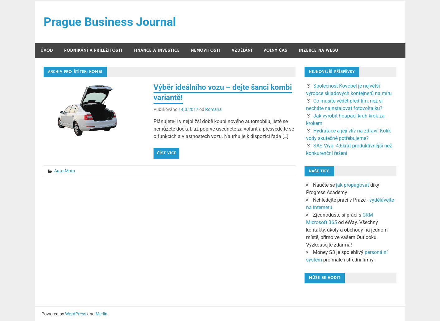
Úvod (46, 50)
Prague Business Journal (110, 22)
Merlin (101, 313)
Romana (213, 109)
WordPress (75, 313)
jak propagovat (352, 185)
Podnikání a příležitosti (93, 50)
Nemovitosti (205, 50)
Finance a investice (157, 50)
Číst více (166, 153)
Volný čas (275, 50)
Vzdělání (242, 50)
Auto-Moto (64, 170)
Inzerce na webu (318, 50)
